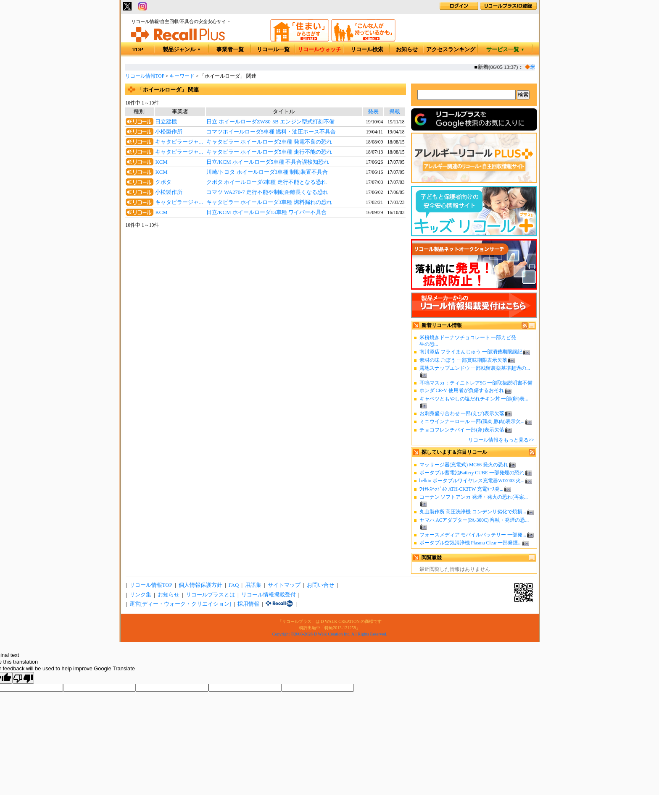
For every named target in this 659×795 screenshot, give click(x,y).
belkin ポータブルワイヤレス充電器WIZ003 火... (472, 480)
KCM (161, 162)
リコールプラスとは (210, 595)
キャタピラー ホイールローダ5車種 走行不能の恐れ (269, 152)
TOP (137, 49)
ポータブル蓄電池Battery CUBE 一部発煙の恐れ (472, 472)
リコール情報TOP (144, 75)
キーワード (182, 75)
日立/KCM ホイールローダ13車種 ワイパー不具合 (266, 212)
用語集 (253, 585)
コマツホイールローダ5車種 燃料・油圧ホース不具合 (271, 132)
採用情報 (248, 604)
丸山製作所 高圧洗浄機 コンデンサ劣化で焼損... (472, 511)
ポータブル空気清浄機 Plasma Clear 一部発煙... (470, 542)
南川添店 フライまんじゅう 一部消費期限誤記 (471, 351)
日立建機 (166, 122)
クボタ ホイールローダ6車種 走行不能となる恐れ (266, 182)
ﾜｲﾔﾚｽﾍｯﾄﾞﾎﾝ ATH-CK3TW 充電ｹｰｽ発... (461, 489)
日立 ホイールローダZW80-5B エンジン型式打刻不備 (270, 122)
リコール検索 (367, 49)
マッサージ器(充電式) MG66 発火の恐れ (464, 464)
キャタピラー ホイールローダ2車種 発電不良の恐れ (269, 142)
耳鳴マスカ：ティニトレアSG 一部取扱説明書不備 (476, 382)
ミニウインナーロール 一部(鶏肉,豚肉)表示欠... (472, 421)
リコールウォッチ (319, 49)
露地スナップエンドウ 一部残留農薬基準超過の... (474, 368)
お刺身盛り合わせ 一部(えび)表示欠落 (462, 413)
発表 (373, 112)
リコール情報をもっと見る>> (501, 439)
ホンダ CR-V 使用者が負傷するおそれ (461, 390)
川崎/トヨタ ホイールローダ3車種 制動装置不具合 (267, 172)
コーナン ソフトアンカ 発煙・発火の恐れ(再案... (473, 496)
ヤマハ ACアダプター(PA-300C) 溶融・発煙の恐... (474, 520)
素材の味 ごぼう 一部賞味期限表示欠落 (463, 360)
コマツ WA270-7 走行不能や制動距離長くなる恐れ (267, 192)
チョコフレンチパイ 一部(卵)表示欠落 (462, 429)
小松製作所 (168, 132)
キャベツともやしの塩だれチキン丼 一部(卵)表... (473, 398)
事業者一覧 (230, 49)
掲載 (394, 112)
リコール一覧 (273, 49)
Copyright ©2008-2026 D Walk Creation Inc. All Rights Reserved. (329, 634)
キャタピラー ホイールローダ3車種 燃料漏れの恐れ (269, 202)
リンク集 (140, 595)
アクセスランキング (450, 49)
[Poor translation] (23, 678)
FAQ (234, 585)
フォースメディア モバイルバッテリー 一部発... (472, 534)
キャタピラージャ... (179, 142)
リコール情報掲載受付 (268, 595)
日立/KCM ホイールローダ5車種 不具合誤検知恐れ (268, 162)
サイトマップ (284, 585)
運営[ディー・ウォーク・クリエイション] (180, 604)
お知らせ (407, 49)
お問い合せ (320, 585)
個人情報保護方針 (200, 585)
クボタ (163, 182)
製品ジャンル (182, 49)
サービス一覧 (505, 49)
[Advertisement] (265, 297)
